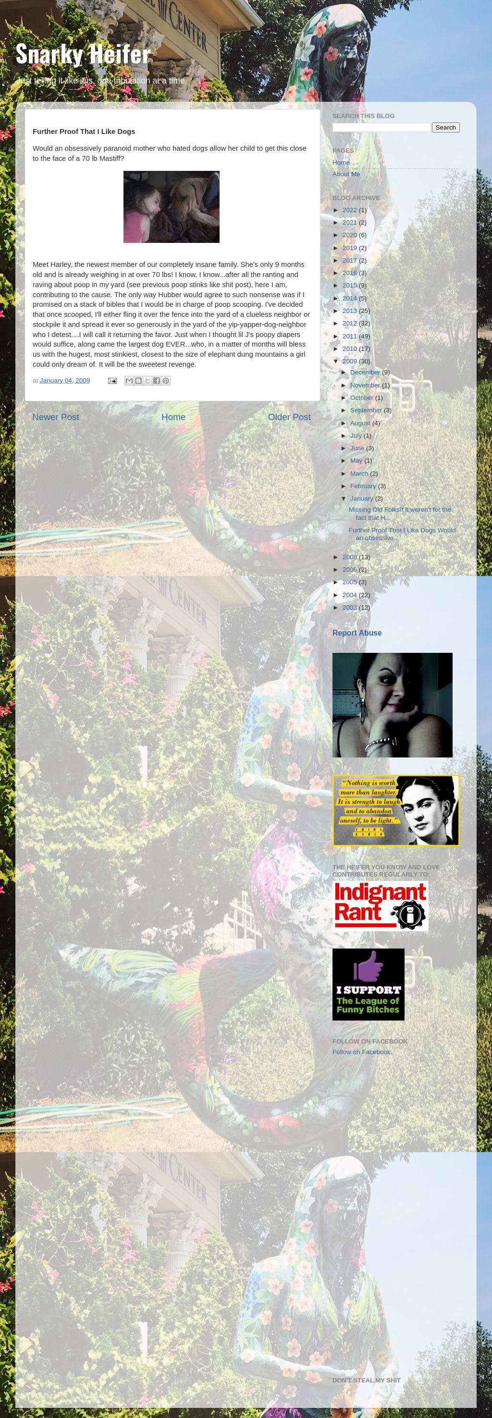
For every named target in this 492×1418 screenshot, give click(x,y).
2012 (351, 323)
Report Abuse (357, 633)
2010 (351, 348)
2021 (351, 222)
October (362, 397)
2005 (351, 582)
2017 (351, 260)
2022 (351, 210)
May (357, 460)
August (361, 423)
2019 (351, 248)
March (360, 473)
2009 (351, 361)
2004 (351, 595)
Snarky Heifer (83, 52)
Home (173, 417)
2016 (351, 272)
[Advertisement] (380, 1119)
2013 (351, 310)
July (357, 435)
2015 (351, 285)
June (358, 448)
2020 (351, 235)
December (366, 372)
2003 (351, 607)
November (366, 385)
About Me (346, 174)
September (367, 410)
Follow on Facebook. (362, 1052)
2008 (351, 557)
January (362, 498)
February (364, 486)
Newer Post (55, 417)
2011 (351, 336)
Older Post (289, 417)
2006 (351, 569)
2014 (351, 298)
